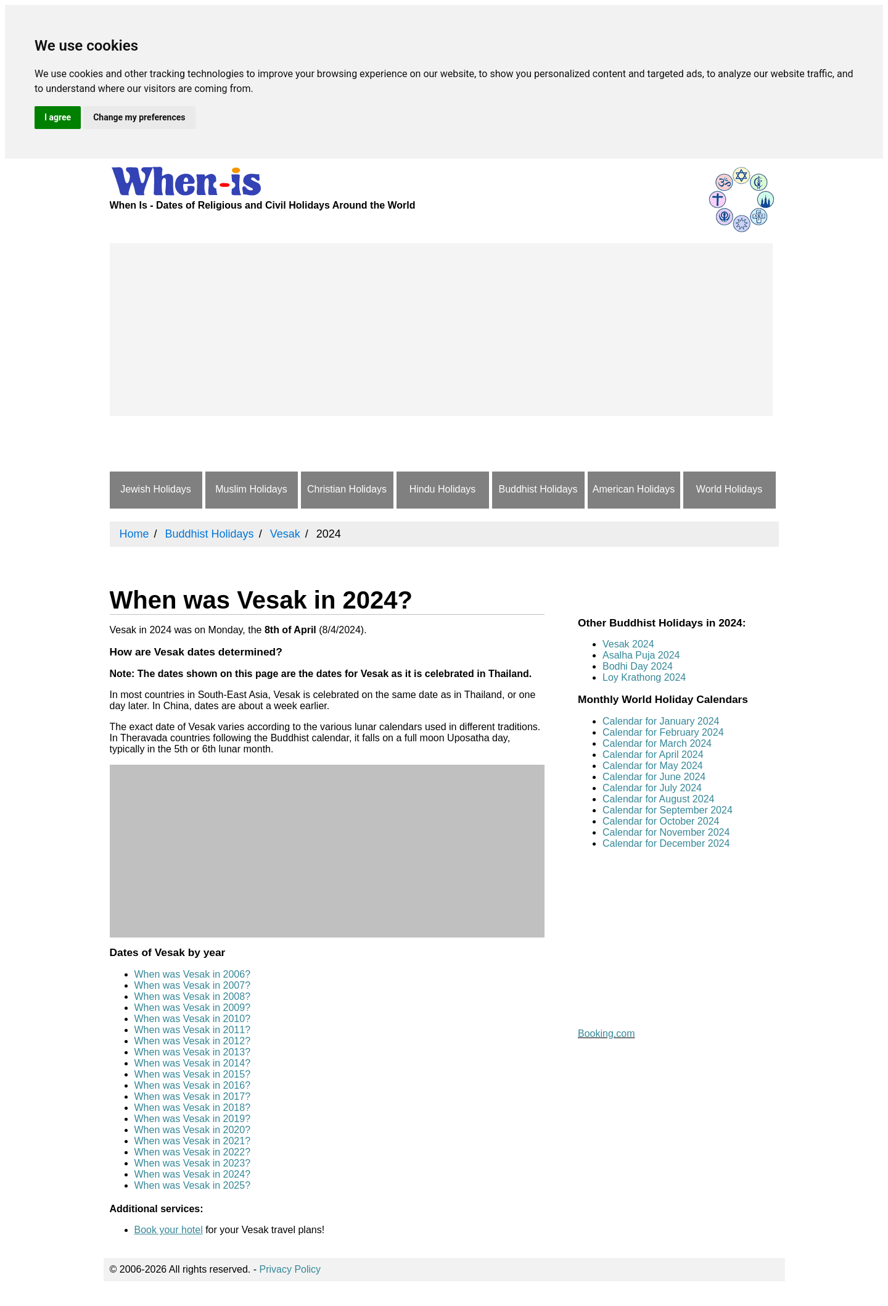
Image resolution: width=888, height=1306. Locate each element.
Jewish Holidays (155, 489)
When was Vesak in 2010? (192, 1018)
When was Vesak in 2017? (192, 1096)
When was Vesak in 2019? (192, 1118)
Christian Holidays (347, 489)
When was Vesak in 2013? (192, 1052)
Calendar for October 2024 (660, 821)
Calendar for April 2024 (653, 754)
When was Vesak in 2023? (192, 1163)
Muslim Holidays (251, 489)
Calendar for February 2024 (663, 732)
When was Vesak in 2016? (192, 1085)
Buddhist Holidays (537, 489)
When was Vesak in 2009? (192, 1007)
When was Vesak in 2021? (192, 1141)
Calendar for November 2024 (666, 832)
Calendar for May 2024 (652, 765)
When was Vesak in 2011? (192, 1030)
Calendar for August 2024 (658, 799)
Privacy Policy (290, 1269)
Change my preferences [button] (139, 117)
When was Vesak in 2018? (192, 1107)
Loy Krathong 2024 (644, 677)
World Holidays (729, 489)
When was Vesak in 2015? (192, 1074)
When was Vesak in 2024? (192, 1174)
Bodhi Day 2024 (637, 666)
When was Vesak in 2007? (192, 985)
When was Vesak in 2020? (192, 1130)
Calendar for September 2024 (667, 810)
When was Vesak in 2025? (192, 1185)
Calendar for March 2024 (657, 743)
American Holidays (634, 489)
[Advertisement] (441, 329)
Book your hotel (168, 1230)
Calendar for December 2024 (666, 843)
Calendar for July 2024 (652, 788)
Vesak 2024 (628, 644)
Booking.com (606, 1033)
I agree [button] (57, 117)
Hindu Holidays (442, 489)
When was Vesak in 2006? (192, 974)
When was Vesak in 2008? (192, 996)
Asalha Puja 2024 (641, 655)
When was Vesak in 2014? (192, 1063)
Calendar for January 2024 (660, 721)
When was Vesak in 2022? (192, 1152)
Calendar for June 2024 (653, 777)
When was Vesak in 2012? (192, 1041)
